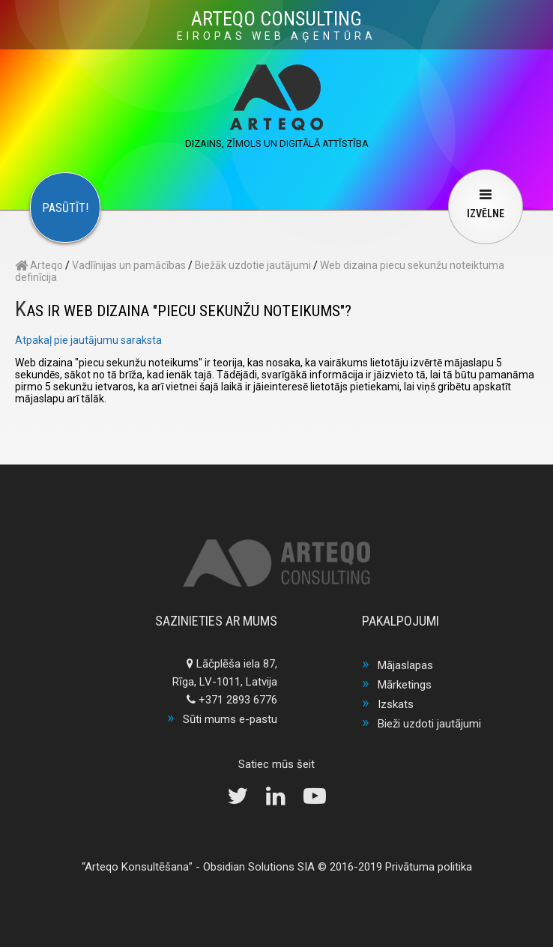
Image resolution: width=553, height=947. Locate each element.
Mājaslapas (405, 665)
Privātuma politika (428, 867)
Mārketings (405, 685)
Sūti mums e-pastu (230, 719)
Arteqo (39, 265)
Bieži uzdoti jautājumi (429, 723)
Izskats (396, 704)
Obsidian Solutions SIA (259, 867)
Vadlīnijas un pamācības (129, 265)
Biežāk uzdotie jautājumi (253, 265)
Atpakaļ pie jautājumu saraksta (88, 340)
